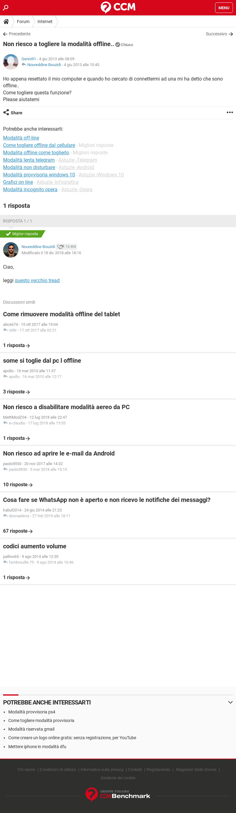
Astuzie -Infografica (58, 182)
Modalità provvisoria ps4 (31, 711)
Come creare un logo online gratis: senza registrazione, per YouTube (72, 737)
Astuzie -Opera (76, 189)
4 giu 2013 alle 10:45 (81, 64)
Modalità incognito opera (30, 189)
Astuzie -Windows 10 (101, 175)
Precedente (19, 33)
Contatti (135, 769)
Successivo (216, 33)
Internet (45, 21)
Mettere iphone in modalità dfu (37, 746)
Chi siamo (26, 769)
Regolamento (158, 769)
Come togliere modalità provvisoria (41, 720)
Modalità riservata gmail (31, 729)
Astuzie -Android (76, 167)
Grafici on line (18, 182)
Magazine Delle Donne (196, 769)
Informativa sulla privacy (102, 769)
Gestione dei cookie (118, 778)
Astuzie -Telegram (77, 160)
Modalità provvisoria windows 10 (39, 175)
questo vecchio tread (37, 280)
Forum (23, 21)
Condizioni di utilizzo (58, 769)
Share (16, 112)
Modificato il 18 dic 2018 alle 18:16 (51, 253)
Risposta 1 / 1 (17, 221)
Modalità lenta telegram (29, 160)
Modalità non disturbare (29, 167)
